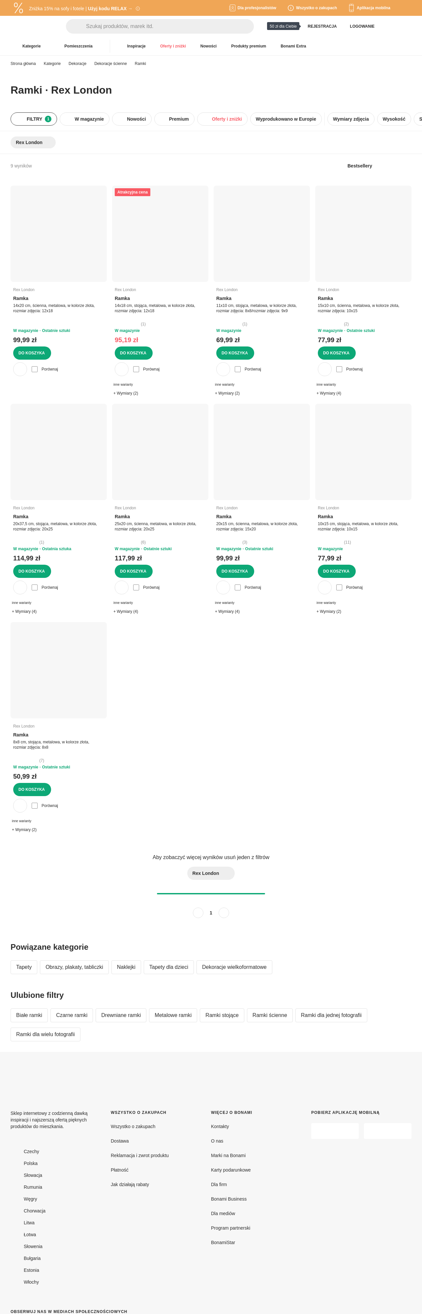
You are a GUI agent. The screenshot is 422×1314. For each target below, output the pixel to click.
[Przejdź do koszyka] (406, 26)
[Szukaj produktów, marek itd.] (170, 26)
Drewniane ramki (121, 1015)
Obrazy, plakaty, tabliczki (74, 967)
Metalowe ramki (173, 1015)
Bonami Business (229, 1199)
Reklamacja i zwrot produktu (140, 1155)
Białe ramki (29, 1015)
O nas (217, 1141)
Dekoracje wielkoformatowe (234, 967)
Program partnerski (230, 1228)
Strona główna (23, 63)
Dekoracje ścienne (110, 63)
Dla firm (219, 1184)
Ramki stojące (221, 1015)
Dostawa (120, 1141)
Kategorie (52, 63)
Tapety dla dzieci (168, 967)
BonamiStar (223, 1242)
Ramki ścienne (270, 1015)
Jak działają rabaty (130, 1184)
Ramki (140, 63)
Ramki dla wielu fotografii (45, 1034)
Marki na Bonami (228, 1155)
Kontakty (220, 1126)
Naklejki (126, 967)
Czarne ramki (71, 1015)
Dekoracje (77, 63)
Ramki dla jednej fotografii (331, 1015)
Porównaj (45, 369)
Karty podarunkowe (231, 1170)
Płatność (120, 1170)
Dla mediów (223, 1213)
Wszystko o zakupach (133, 1126)
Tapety (24, 967)
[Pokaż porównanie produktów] (390, 26)
